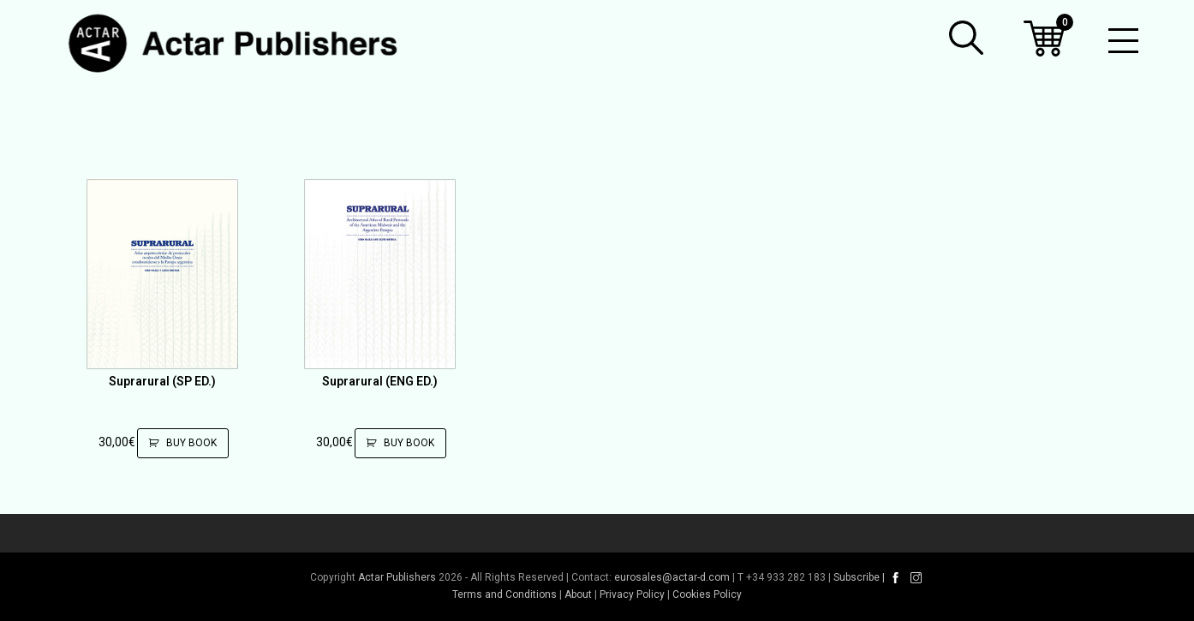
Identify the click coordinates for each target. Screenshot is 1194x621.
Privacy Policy (632, 594)
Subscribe (856, 577)
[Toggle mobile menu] (1123, 43)
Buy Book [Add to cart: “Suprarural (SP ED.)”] (189, 443)
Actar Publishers (397, 577)
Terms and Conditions (504, 594)
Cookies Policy (707, 594)
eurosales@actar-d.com (672, 577)
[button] (966, 38)
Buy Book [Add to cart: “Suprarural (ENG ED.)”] (406, 443)
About (578, 594)
